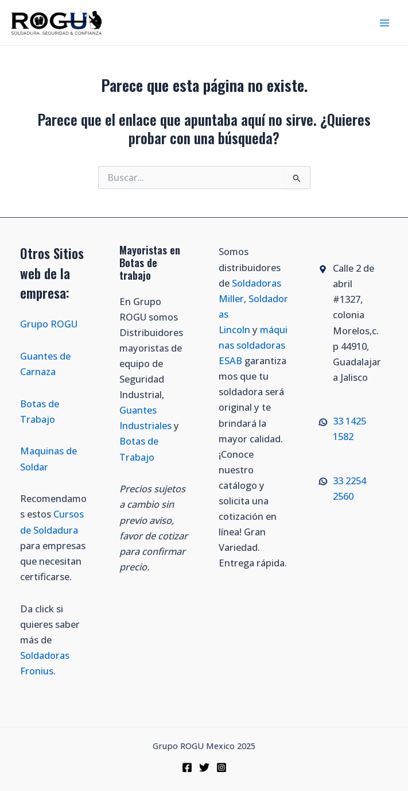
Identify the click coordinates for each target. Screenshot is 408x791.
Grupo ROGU (48, 323)
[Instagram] (221, 767)
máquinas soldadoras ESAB (253, 345)
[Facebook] (187, 767)
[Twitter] (204, 767)
